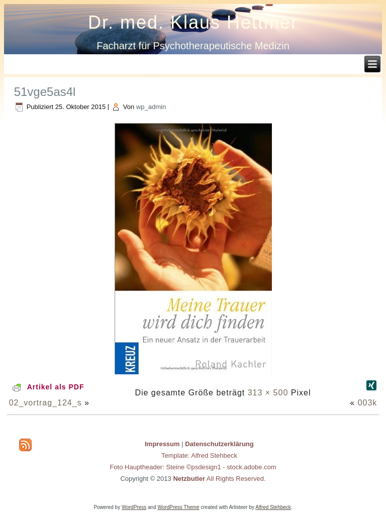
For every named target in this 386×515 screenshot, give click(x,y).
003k (367, 402)
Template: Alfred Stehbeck (199, 455)
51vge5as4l (45, 91)
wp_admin (151, 107)
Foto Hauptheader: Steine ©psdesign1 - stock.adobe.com (193, 467)
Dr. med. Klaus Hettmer (193, 22)
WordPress (134, 507)
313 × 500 (268, 392)
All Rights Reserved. (219, 478)
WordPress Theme (179, 507)
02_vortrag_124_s (45, 402)
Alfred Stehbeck (273, 507)
